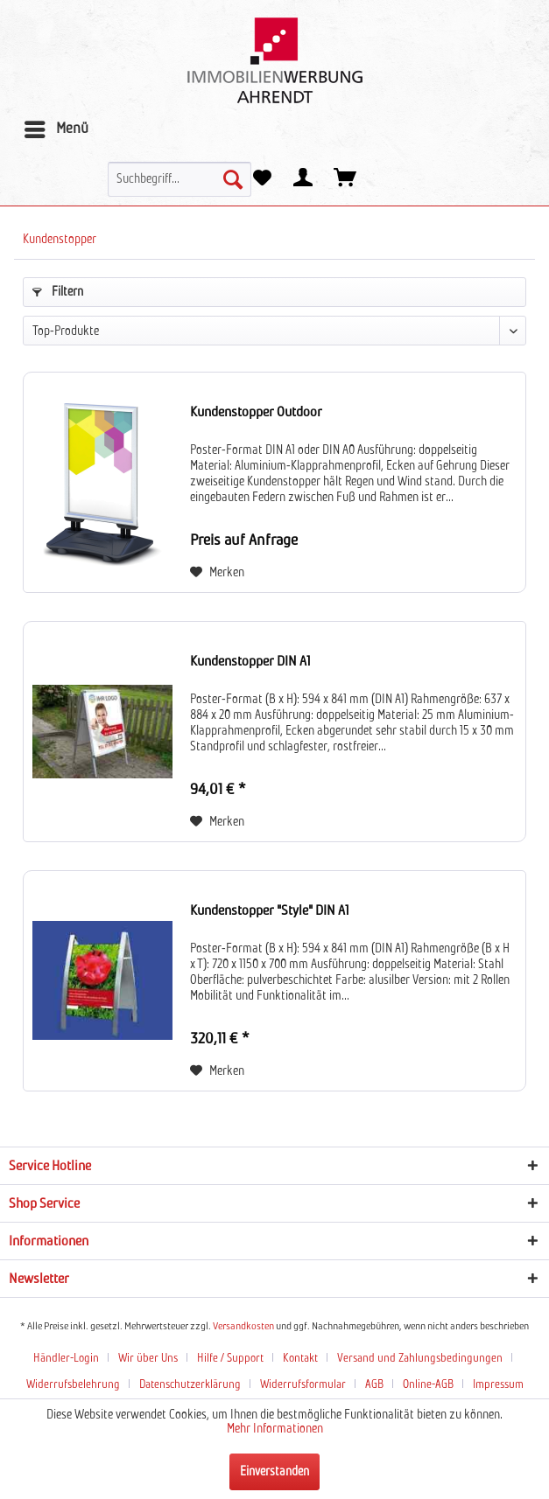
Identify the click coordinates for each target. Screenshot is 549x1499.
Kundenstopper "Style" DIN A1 (269, 910)
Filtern (57, 292)
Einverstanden (274, 1472)
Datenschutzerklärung (190, 1385)
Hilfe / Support (230, 1358)
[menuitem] (55, 129)
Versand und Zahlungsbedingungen (420, 1358)
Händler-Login (66, 1358)
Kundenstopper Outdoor (256, 412)
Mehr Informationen (275, 1429)
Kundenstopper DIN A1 (250, 661)
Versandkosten (243, 1326)
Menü (56, 125)
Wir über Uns (148, 1358)
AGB (374, 1385)
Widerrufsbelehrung (73, 1385)
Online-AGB (428, 1385)
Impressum (498, 1385)
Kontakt (300, 1358)
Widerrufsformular (303, 1385)
